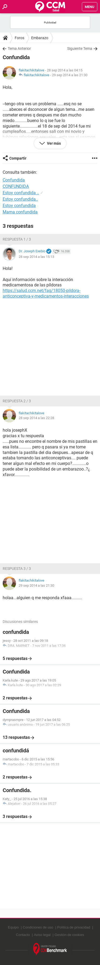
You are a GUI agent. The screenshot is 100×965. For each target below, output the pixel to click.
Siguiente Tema (79, 48)
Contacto (23, 935)
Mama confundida (20, 211)
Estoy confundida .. (21, 192)
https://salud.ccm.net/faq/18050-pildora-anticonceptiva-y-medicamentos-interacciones (46, 293)
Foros (19, 38)
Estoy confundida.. (20, 199)
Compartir (17, 158)
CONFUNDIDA (16, 186)
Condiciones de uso (38, 927)
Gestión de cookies (69, 935)
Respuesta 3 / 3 (17, 568)
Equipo (13, 927)
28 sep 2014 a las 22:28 (36, 418)
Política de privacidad (73, 927)
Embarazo (39, 38)
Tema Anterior (19, 48)
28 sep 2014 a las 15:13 (36, 257)
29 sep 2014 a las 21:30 (69, 75)
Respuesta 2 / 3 (17, 401)
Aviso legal (42, 935)
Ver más (53, 143)
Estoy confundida (19, 205)
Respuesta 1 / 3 (17, 239)
